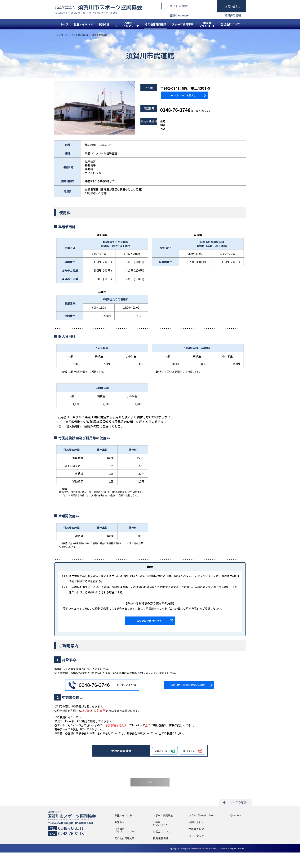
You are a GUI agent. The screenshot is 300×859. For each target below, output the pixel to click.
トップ (64, 24)
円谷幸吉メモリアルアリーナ (127, 24)
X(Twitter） (236, 822)
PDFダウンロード (190, 753)
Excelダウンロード (163, 753)
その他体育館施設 (155, 24)
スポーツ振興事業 (182, 24)
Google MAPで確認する (176, 94)
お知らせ (104, 24)
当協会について (230, 24)
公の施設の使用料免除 (149, 622)
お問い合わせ (233, 6)
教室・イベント (83, 24)
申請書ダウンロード (207, 24)
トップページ (60, 35)
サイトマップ (196, 842)
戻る (150, 786)
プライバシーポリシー (201, 822)
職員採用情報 (233, 15)
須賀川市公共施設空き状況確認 (188, 688)
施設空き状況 (196, 835)
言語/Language (179, 15)
